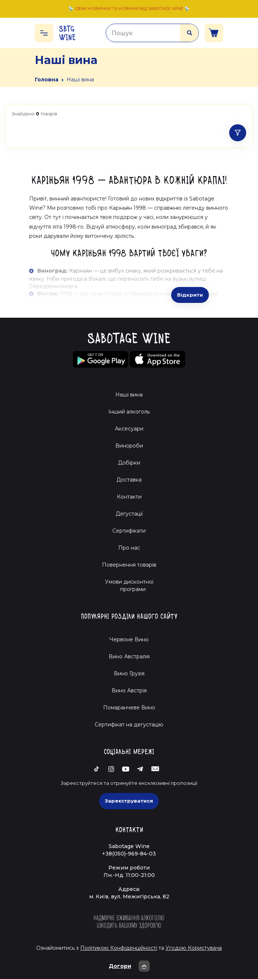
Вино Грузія (129, 673)
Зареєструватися (129, 801)
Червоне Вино (129, 639)
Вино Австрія (129, 690)
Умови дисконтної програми (129, 585)
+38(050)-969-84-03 (129, 853)
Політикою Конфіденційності (118, 948)
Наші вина (129, 394)
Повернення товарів (129, 564)
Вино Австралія (129, 656)
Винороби (129, 445)
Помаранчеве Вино (129, 707)
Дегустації (129, 513)
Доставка (129, 479)
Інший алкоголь (129, 411)
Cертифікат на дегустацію (129, 724)
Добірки (129, 462)
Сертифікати (129, 530)
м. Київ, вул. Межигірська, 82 (129, 896)
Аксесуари (129, 428)
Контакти (129, 496)
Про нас (129, 547)
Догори (129, 966)
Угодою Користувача (194, 948)
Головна (46, 79)
